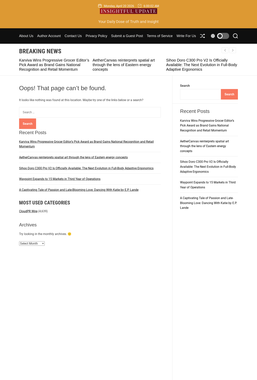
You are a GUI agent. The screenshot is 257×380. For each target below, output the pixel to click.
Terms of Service (160, 36)
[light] (219, 36)
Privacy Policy (96, 36)
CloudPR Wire (28, 211)
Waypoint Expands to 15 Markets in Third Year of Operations (59, 179)
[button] (232, 50)
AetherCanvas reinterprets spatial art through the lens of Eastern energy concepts (124, 64)
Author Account (49, 36)
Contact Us (73, 36)
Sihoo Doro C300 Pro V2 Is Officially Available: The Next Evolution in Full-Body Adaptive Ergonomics (201, 64)
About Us (26, 36)
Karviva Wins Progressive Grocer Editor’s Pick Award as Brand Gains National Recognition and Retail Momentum (54, 64)
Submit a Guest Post (127, 36)
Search (185, 86)
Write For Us (186, 36)
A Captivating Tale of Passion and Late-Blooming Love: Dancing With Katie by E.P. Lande (78, 190)
